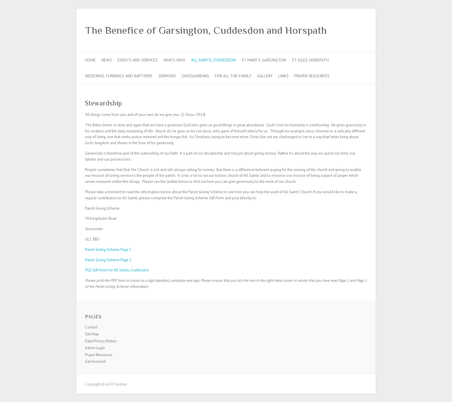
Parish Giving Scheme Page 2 (108, 260)
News (106, 60)
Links (283, 75)
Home (90, 60)
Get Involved (95, 361)
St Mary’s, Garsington (264, 60)
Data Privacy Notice (100, 341)
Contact (91, 327)
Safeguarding (195, 75)
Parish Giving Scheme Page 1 (108, 249)
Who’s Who (174, 60)
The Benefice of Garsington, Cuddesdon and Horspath (206, 30)
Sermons (167, 75)
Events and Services (138, 60)
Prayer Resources (311, 75)
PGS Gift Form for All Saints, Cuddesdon (117, 270)
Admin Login (95, 347)
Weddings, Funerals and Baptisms (118, 75)
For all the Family (233, 75)
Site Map (92, 334)
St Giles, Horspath (310, 60)
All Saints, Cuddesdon (213, 60)
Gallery (264, 75)
